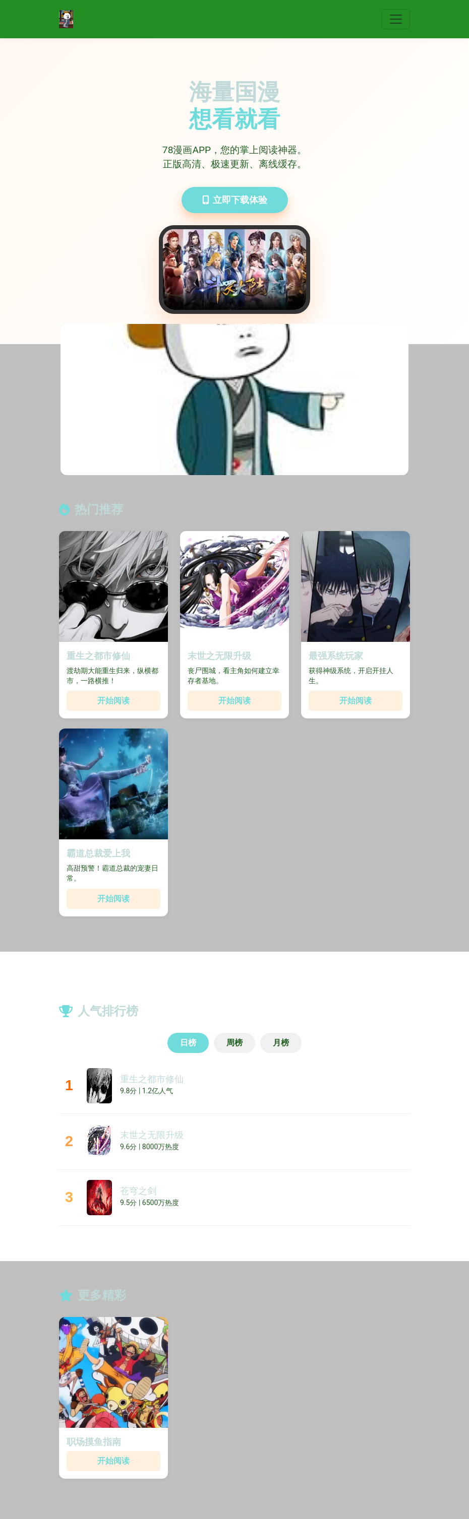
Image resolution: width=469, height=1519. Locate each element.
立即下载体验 (234, 200)
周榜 (234, 1042)
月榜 (281, 1042)
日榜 (188, 1042)
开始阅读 (113, 700)
